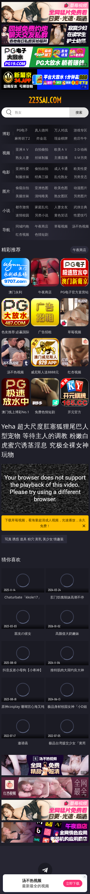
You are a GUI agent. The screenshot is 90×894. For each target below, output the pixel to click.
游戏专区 (80, 130)
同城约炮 (22, 226)
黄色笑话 (61, 215)
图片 (6, 191)
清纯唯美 (41, 196)
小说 (6, 210)
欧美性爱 (80, 168)
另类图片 (80, 196)
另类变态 (80, 176)
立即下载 (72, 883)
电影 (6, 172)
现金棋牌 (61, 138)
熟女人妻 (22, 157)
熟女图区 (61, 196)
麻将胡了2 (22, 138)
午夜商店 (41, 226)
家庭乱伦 (41, 207)
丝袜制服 (41, 157)
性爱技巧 (80, 215)
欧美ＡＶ (61, 149)
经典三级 (41, 176)
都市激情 (22, 207)
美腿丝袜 (22, 196)
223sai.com (45, 100)
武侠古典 (80, 207)
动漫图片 (80, 187)
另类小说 (41, 215)
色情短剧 (41, 234)
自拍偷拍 (41, 149)
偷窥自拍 (22, 187)
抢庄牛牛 (80, 138)
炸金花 (41, 138)
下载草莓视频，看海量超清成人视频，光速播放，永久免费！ (45, 523)
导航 (6, 229)
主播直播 (61, 157)
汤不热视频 (80, 226)
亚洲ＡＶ (22, 149)
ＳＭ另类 (80, 157)
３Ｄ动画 (80, 149)
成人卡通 (61, 168)
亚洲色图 (41, 187)
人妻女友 (61, 207)
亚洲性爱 (22, 168)
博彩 (6, 133)
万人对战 (61, 130)
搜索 (79, 112)
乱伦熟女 (61, 176)
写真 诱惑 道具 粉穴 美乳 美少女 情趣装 (34, 539)
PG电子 (22, 130)
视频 (6, 152)
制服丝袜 (22, 176)
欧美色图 (61, 187)
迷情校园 (22, 215)
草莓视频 (61, 226)
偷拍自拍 (41, 168)
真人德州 (41, 130)
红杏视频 (22, 234)
